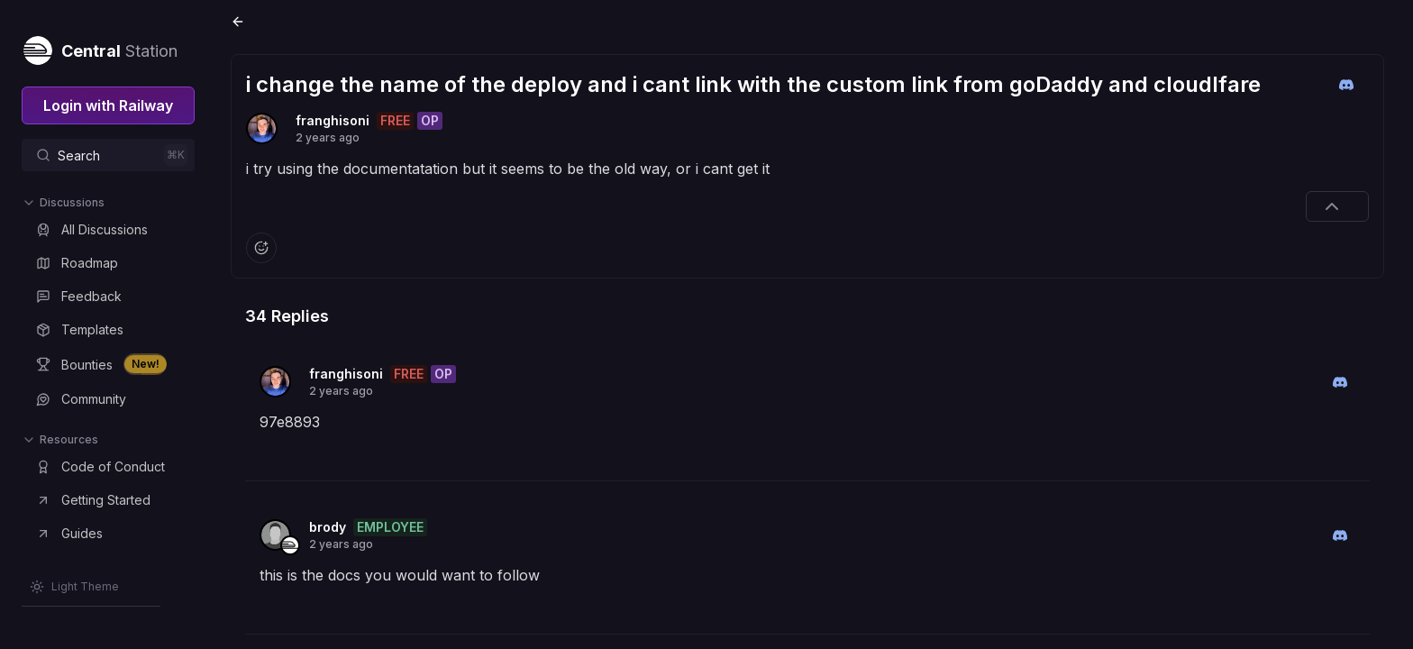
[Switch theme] (74, 586)
